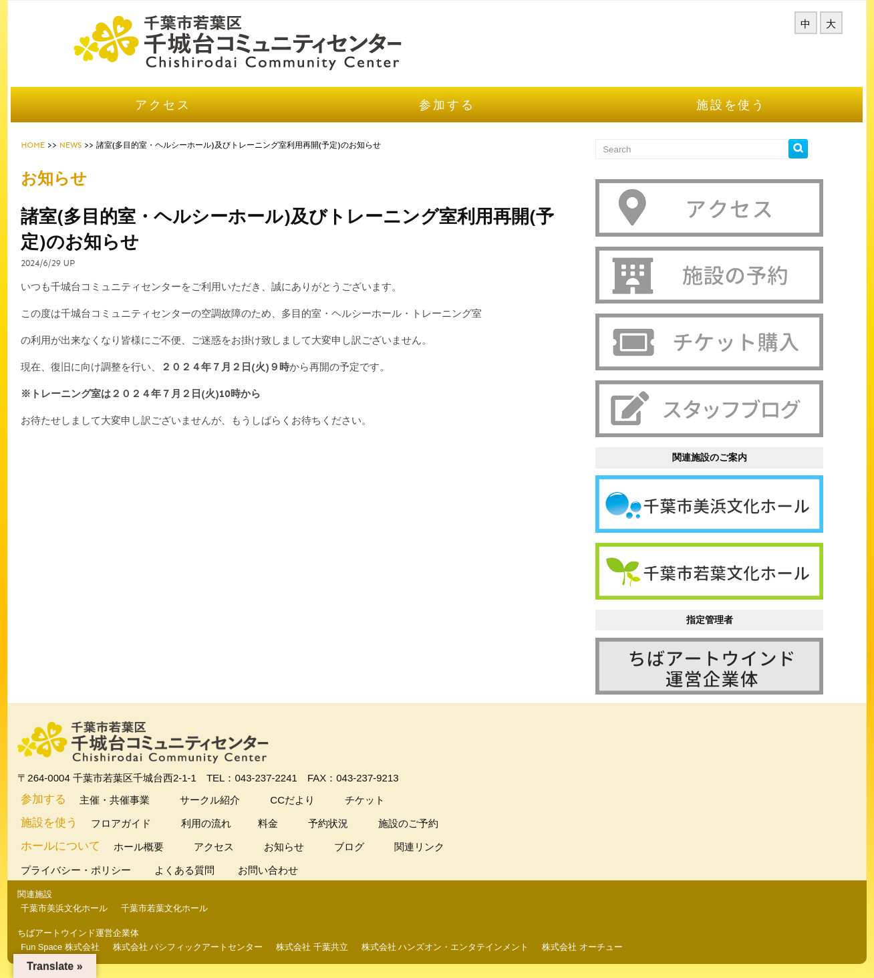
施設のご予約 (422, 824)
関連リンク (433, 848)
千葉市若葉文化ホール (179, 909)
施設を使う (721, 121)
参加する (447, 121)
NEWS (85, 161)
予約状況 (341, 824)
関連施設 (50, 895)
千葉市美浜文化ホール (79, 909)
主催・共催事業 (128, 801)
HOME (48, 161)
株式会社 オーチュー (597, 948)
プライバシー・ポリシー (93, 871)
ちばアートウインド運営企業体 (93, 934)
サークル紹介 (223, 801)
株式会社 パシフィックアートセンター (203, 948)
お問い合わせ (285, 871)
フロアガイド (134, 824)
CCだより (306, 801)
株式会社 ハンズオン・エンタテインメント (460, 948)
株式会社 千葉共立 (327, 948)
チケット (378, 801)
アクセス (173, 121)
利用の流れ (220, 824)
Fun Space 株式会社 (75, 948)
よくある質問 (201, 871)
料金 (283, 824)
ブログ (363, 848)
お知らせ (297, 848)
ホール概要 (152, 848)
